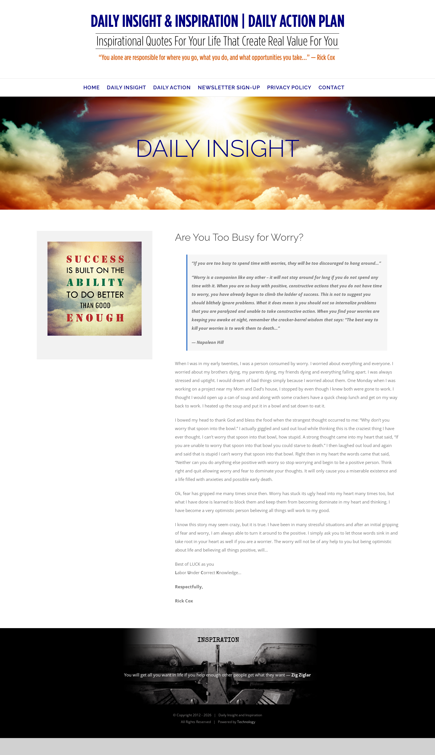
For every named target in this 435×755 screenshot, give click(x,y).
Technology (246, 721)
